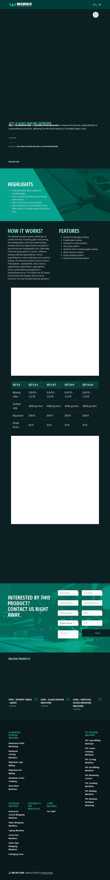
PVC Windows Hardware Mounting (91, 802)
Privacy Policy (47, 873)
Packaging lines (16, 854)
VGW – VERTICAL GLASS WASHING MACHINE (82, 702)
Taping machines (16, 830)
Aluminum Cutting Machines (13, 754)
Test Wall (51, 811)
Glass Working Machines (50, 146)
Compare (12, 138)
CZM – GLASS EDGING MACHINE (52, 701)
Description (14, 161)
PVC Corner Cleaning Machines (90, 751)
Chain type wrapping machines (14, 846)
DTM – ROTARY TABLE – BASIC (20, 701)
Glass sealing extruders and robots (29, 146)
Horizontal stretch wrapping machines (17, 814)
